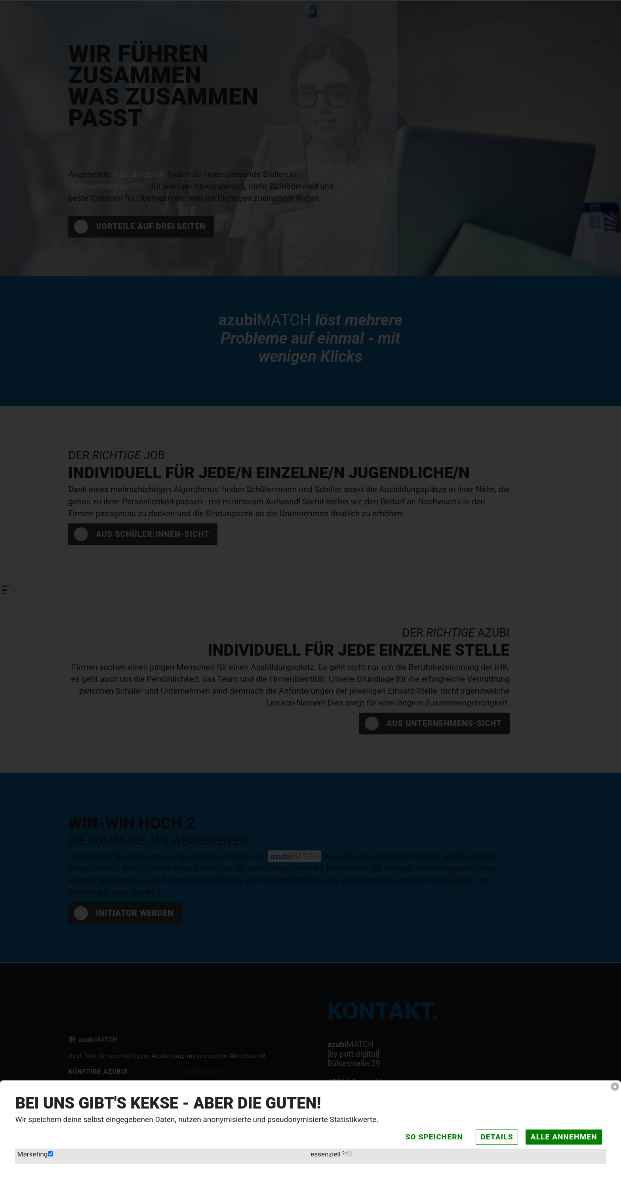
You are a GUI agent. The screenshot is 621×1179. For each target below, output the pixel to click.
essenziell (331, 1153)
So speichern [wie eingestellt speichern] (427, 1135)
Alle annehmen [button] (561, 1135)
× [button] (615, 1083)
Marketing (36, 1153)
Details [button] (492, 1135)
